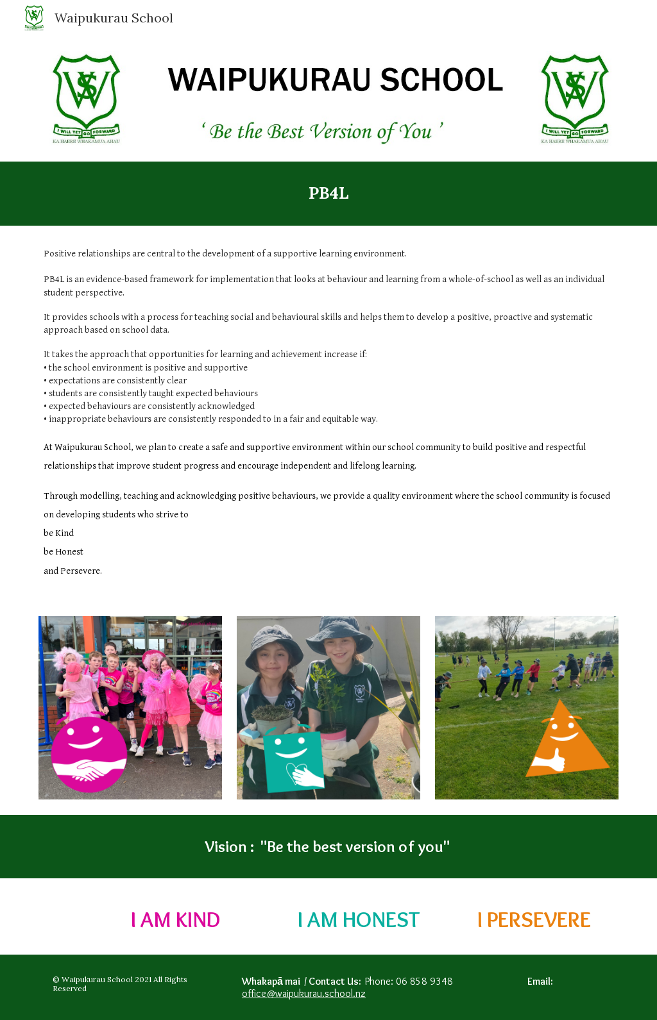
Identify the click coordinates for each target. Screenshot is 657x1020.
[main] (328, 193)
